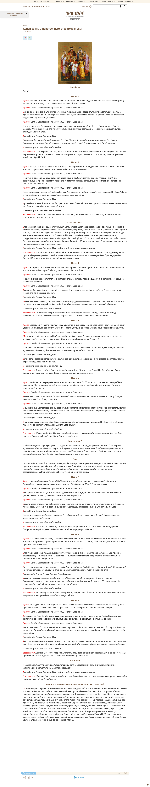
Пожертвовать (75, 20)
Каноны (33, 26)
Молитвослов (75, 13)
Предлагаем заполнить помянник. (14, 14)
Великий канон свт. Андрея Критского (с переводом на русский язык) (65, 776)
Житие (36, 32)
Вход (77, 6)
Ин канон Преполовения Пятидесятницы (52, 779)
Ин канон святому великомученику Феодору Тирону (57, 784)
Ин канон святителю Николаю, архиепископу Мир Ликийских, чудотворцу (68, 782)
